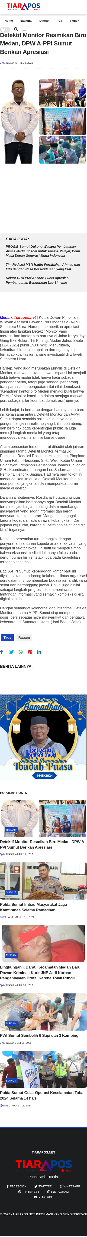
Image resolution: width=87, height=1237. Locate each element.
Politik (74, 20)
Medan (11, 955)
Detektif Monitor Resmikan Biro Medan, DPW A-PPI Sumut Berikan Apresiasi (42, 845)
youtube (46, 1197)
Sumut (11, 892)
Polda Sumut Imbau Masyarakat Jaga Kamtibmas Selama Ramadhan (33, 907)
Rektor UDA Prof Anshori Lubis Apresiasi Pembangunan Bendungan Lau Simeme (37, 280)
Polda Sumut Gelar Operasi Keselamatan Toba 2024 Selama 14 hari (42, 1095)
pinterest (31, 1191)
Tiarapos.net (23, 1214)
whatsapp (72, 1186)
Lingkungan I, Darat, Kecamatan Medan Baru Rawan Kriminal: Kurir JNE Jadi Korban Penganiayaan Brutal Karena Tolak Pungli (40, 973)
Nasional (26, 20)
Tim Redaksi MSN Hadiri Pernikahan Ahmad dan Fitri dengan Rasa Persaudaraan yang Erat (43, 267)
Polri (60, 20)
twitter (45, 1186)
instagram (60, 1191)
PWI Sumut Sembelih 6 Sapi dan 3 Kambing (39, 1035)
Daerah (44, 20)
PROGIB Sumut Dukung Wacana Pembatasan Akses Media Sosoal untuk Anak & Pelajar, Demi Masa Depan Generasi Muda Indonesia (43, 251)
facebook (18, 1186)
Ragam (24, 637)
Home (8, 20)
